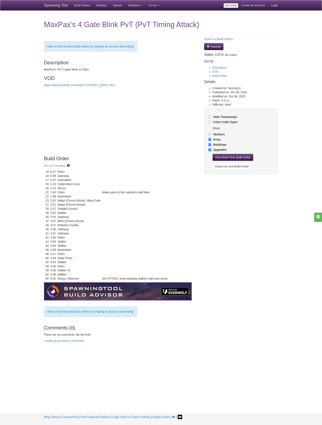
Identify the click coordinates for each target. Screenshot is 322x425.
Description (219, 67)
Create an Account (253, 5)
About (56, 417)
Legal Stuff (119, 417)
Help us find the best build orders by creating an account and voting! (90, 46)
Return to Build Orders (218, 39)
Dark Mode (231, 5)
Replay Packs (161, 417)
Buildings (220, 144)
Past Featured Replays (95, 417)
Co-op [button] (153, 5)
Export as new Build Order (232, 166)
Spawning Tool (56, 5)
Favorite (214, 46)
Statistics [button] (135, 5)
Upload (117, 5)
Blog (47, 417)
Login (274, 5)
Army (217, 139)
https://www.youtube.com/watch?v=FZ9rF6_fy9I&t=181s (79, 85)
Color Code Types (225, 122)
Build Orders (82, 5)
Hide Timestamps (225, 117)
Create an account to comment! (64, 340)
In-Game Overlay (139, 417)
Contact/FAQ (70, 417)
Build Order (219, 75)
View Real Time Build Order (233, 157)
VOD (215, 71)
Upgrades (220, 149)
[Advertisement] (161, 382)
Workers (219, 134)
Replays (101, 5)
